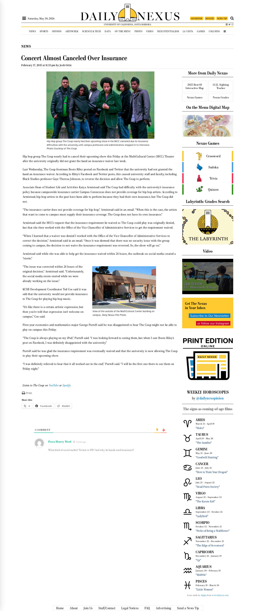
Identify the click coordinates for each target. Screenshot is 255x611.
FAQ (147, 608)
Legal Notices (130, 608)
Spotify (67, 385)
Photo (138, 31)
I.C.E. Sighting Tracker (221, 86)
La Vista (188, 31)
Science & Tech (91, 31)
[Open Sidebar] (24, 18)
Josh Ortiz (66, 65)
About (74, 608)
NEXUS (158, 15)
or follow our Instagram (213, 323)
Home (60, 608)
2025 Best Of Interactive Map (195, 86)
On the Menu (123, 31)
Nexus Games (195, 97)
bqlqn (203, 595)
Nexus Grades (221, 97)
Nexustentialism (168, 31)
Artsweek (71, 31)
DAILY (99, 15)
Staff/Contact (106, 608)
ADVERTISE (196, 18)
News (32, 31)
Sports (44, 31)
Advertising (163, 608)
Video (149, 31)
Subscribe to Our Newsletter (209, 315)
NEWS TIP (222, 18)
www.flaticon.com (220, 595)
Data (108, 31)
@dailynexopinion (210, 398)
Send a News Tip (188, 608)
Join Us (88, 608)
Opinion (57, 31)
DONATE (210, 18)
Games (201, 31)
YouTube (54, 385)
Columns (214, 31)
